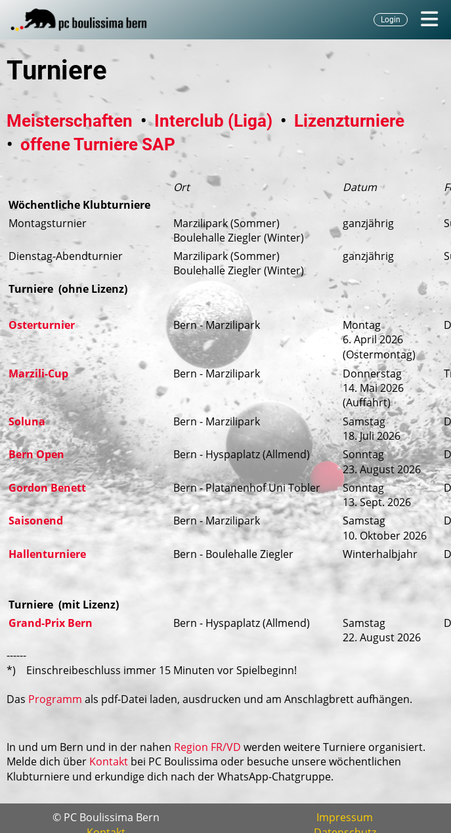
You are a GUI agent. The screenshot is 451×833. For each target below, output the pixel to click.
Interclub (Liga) (213, 121)
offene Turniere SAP (97, 144)
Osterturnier (42, 325)
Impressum (344, 817)
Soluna (27, 421)
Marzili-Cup (38, 373)
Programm (55, 699)
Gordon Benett (47, 488)
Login (390, 19)
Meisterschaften (70, 121)
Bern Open (36, 454)
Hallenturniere (47, 554)
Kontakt (108, 761)
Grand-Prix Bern (51, 623)
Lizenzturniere (349, 121)
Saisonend (36, 520)
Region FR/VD (207, 747)
